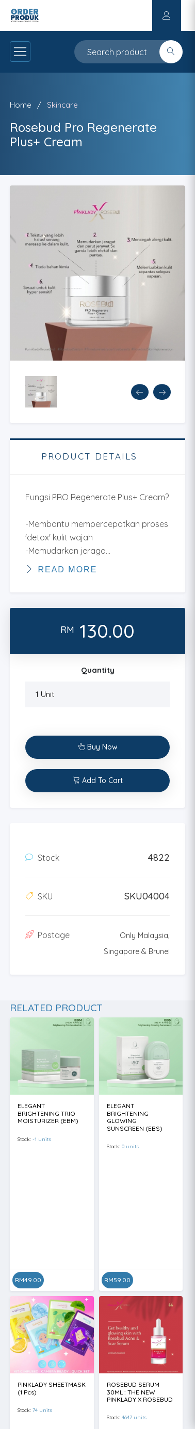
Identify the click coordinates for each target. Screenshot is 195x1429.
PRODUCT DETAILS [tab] (89, 456)
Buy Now (98, 747)
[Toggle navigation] (20, 51)
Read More (61, 569)
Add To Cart (98, 780)
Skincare (62, 105)
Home (20, 105)
